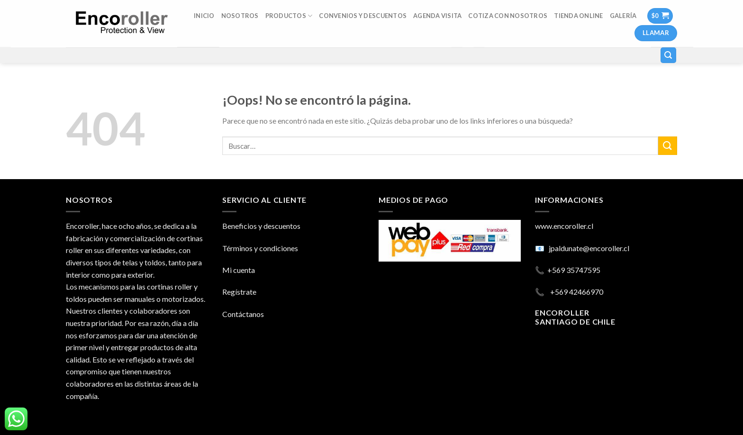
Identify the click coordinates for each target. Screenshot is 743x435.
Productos (289, 15)
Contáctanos (243, 313)
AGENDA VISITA (437, 15)
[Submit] (667, 145)
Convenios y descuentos (363, 15)
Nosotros (240, 15)
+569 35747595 (573, 269)
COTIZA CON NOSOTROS (507, 15)
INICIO (204, 15)
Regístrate (239, 291)
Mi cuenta (238, 269)
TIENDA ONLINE (578, 15)
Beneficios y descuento (259, 225)
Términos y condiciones (260, 248)
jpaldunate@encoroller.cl (589, 248)
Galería (623, 15)
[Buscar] (669, 55)
